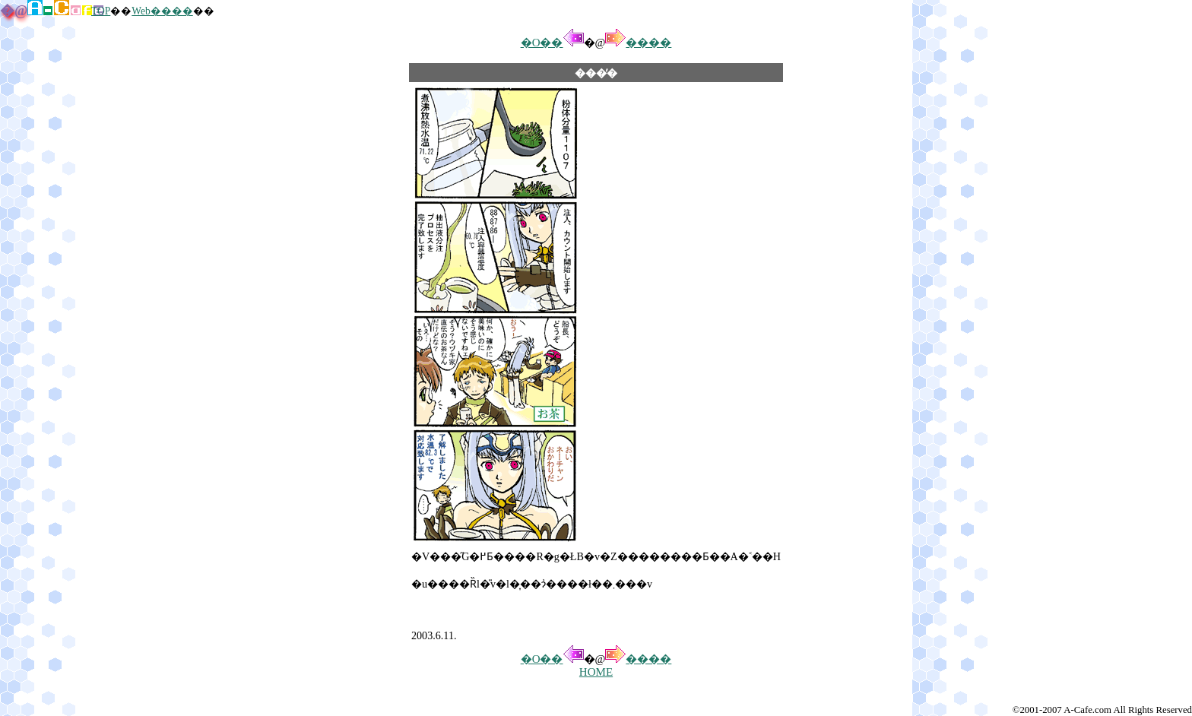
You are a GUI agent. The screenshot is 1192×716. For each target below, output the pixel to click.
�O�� (552, 42)
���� (638, 42)
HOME (596, 672)
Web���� (162, 11)
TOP (100, 11)
